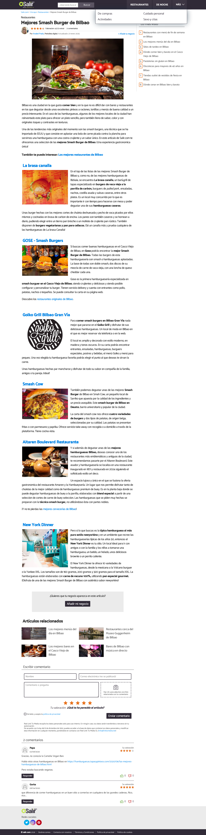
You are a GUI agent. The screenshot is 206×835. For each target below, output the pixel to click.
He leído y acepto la (43, 714)
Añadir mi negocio (77, 604)
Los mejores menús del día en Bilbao (161, 42)
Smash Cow (33, 384)
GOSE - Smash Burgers (43, 240)
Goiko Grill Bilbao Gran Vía (46, 315)
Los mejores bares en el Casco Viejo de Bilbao (61, 651)
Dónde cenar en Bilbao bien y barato (161, 85)
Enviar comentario (119, 716)
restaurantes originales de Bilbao (55, 299)
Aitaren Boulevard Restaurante (50, 442)
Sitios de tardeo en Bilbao (156, 47)
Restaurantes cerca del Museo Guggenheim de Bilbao (119, 633)
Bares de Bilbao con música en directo (117, 649)
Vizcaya (29, 7)
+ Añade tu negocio (126, 34)
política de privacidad (51, 714)
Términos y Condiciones (84, 832)
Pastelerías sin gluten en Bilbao (158, 61)
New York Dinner (38, 525)
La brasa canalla (37, 165)
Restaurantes (43, 12)
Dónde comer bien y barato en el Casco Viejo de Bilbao (163, 54)
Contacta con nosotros (62, 832)
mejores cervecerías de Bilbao (59, 509)
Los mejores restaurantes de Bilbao (80, 154)
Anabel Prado (38, 33)
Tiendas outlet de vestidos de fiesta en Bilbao (162, 77)
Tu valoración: (58, 708)
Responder (27, 776)
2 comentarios (72, 28)
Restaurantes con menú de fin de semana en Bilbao (164, 34)
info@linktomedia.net (107, 730)
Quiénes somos (44, 832)
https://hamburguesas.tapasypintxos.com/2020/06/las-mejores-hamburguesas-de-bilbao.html (77, 763)
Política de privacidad (105, 832)
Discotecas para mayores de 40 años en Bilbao (163, 68)
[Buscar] (89, 5)
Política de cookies (124, 832)
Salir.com (24, 12)
